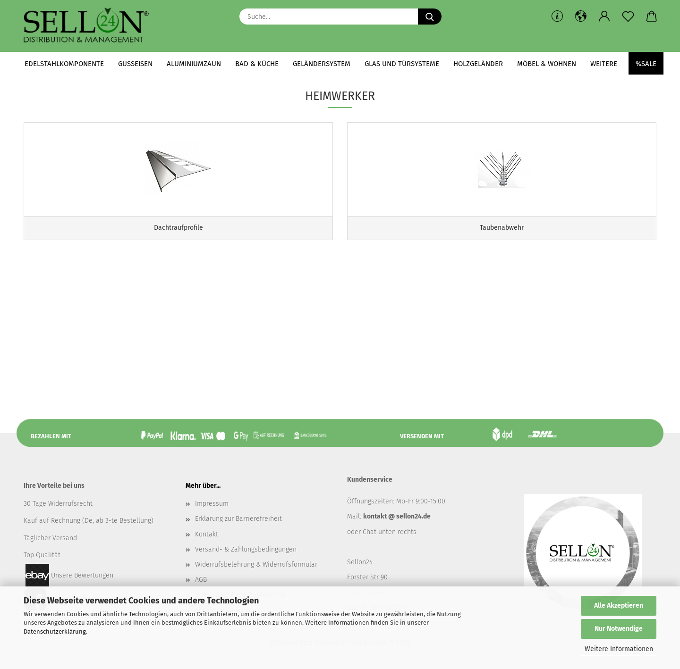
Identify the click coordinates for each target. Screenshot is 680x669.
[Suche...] (430, 16)
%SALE (646, 63)
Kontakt (206, 534)
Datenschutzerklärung (55, 631)
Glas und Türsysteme (402, 63)
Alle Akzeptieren (618, 606)
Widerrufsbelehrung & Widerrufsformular (256, 564)
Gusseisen (135, 63)
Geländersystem (321, 63)
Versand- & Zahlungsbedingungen (246, 549)
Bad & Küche (257, 63)
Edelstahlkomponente (64, 63)
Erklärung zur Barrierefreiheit (238, 519)
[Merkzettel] (628, 16)
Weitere (603, 63)
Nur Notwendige (619, 629)
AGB (201, 580)
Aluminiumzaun (194, 63)
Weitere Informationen (619, 649)
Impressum (212, 504)
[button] (581, 16)
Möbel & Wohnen (546, 63)
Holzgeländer (478, 63)
